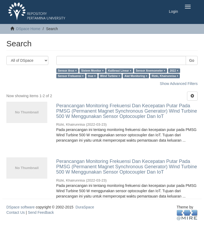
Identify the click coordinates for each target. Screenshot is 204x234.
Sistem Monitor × (92, 70)
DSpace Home (28, 29)
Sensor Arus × (67, 70)
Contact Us (15, 212)
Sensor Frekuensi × (71, 75)
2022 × (174, 70)
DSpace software (20, 207)
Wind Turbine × (110, 75)
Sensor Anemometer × (150, 70)
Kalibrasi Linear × (119, 70)
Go (191, 60)
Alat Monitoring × (136, 75)
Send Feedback (41, 212)
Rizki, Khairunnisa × (165, 75)
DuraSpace (84, 207)
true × (92, 75)
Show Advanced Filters (179, 83)
